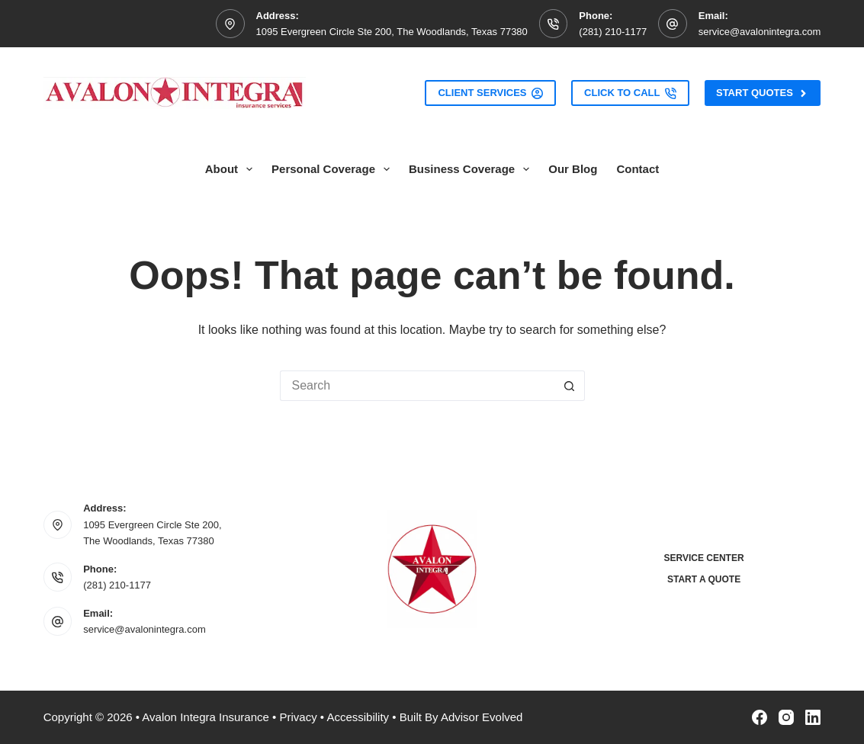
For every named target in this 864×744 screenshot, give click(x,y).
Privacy (297, 716)
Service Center (703, 558)
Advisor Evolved (482, 716)
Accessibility (357, 716)
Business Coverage (472, 169)
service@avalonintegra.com (760, 31)
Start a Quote (703, 579)
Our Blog (572, 168)
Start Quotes (762, 93)
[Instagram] (786, 717)
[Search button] (569, 385)
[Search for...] (417, 385)
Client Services (490, 93)
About (232, 169)
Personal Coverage (333, 169)
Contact (637, 168)
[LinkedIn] (813, 717)
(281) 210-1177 (613, 31)
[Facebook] (759, 717)
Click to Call (630, 93)
